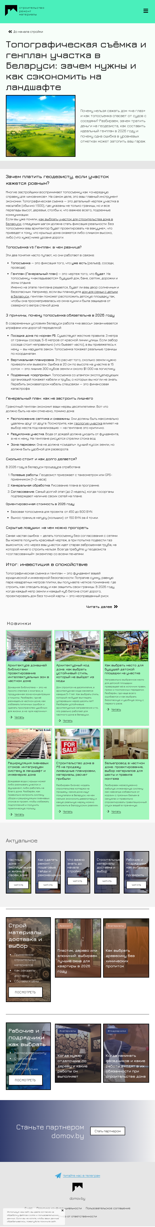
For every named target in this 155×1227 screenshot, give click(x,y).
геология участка (88, 423)
